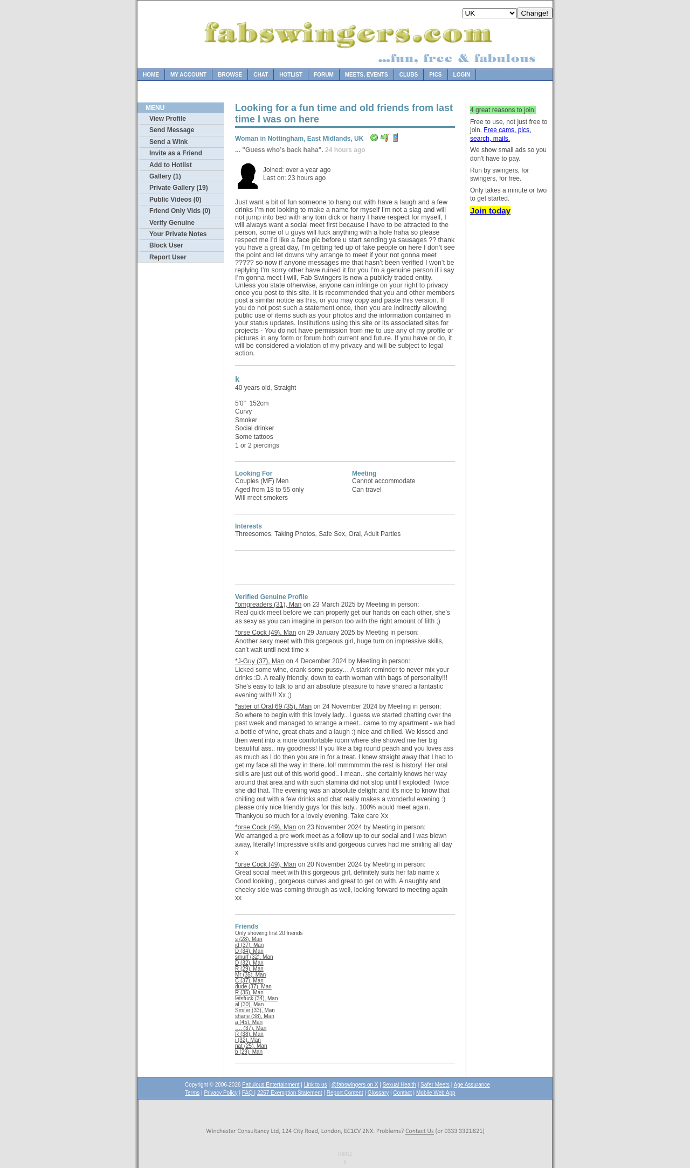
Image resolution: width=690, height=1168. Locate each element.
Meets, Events (366, 75)
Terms (192, 1093)
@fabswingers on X (355, 1085)
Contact (402, 1093)
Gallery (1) (165, 176)
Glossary (378, 1093)
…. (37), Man (250, 1028)
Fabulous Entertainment (270, 1085)
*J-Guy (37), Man (259, 661)
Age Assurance (472, 1085)
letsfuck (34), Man (256, 998)
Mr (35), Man (250, 975)
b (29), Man (249, 1052)
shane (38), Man (254, 1016)
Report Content (345, 1093)
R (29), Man (249, 969)
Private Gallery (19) (178, 187)
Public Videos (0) (175, 199)
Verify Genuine (172, 222)
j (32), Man (248, 1040)
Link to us (315, 1085)
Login (462, 75)
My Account (188, 75)
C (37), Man (249, 981)
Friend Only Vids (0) (179, 211)
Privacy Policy (220, 1093)
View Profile (167, 118)
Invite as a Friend (175, 153)
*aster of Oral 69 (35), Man (273, 706)
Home (151, 75)
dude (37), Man (253, 987)
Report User (168, 257)
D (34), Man (249, 951)
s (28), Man (249, 939)
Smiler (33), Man (255, 1010)
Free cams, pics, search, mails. (500, 134)
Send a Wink (168, 142)
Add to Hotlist (170, 165)
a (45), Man (249, 1022)
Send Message (171, 130)
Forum (324, 75)
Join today (490, 210)
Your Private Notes (177, 234)
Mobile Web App (436, 1093)
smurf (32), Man (254, 957)
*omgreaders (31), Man (268, 604)
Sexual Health (399, 1085)
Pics (435, 75)
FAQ (248, 1093)
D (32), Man (249, 963)
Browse (230, 75)
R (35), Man (249, 992)
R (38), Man (249, 1034)
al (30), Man (249, 1004)
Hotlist (290, 75)
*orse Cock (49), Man (265, 632)
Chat (260, 75)
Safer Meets (435, 1085)
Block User (166, 245)
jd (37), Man (249, 945)
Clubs (408, 75)
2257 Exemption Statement (289, 1093)
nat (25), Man (251, 1046)
